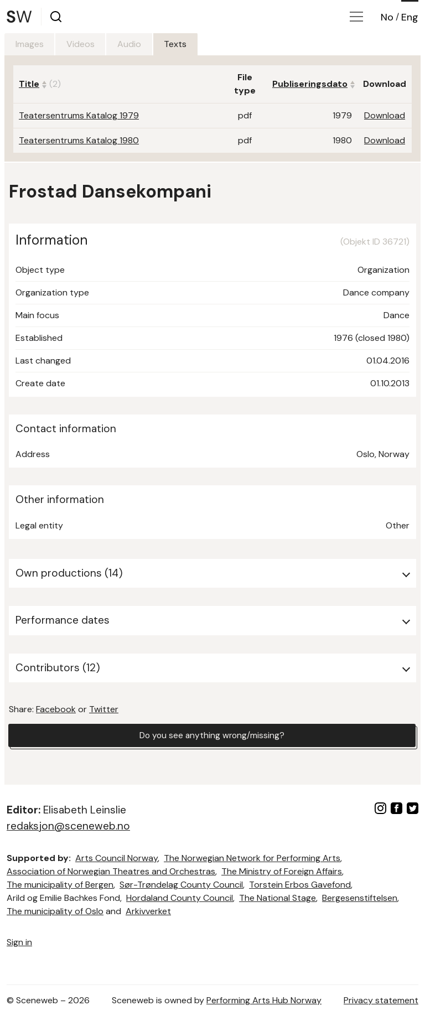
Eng (409, 17)
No (387, 17)
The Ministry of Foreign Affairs (281, 871)
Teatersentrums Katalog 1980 (79, 140)
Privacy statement (381, 1000)
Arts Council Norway (116, 858)
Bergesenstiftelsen (359, 898)
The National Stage (277, 898)
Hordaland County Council (179, 898)
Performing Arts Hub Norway (264, 1000)
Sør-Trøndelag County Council (181, 884)
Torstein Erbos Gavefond (300, 884)
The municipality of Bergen (60, 884)
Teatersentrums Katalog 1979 (79, 115)
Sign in (19, 942)
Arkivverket (148, 911)
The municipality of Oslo (55, 911)
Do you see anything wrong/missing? (212, 736)
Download (384, 115)
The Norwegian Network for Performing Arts (252, 858)
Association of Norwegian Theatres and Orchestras (111, 871)
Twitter (103, 709)
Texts (192, 44)
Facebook (56, 709)
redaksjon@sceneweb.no (68, 826)
